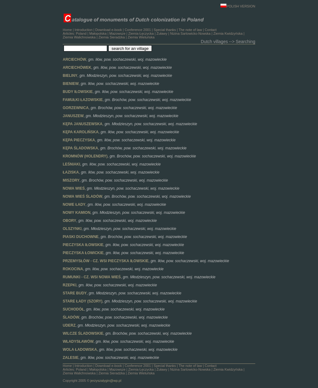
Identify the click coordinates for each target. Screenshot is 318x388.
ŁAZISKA (71, 172)
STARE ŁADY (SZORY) (82, 301)
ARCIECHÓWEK (77, 67)
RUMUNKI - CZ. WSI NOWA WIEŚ (92, 277)
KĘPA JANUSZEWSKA (82, 124)
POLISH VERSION (237, 6)
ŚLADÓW (71, 317)
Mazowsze (117, 33)
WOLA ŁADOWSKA (80, 349)
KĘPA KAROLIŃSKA (80, 132)
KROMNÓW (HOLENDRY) (85, 156)
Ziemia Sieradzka (111, 37)
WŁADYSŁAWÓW (78, 341)
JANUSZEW (73, 116)
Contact (210, 30)
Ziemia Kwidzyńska (228, 33)
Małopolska (98, 33)
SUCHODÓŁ (73, 309)
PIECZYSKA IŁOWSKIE (83, 245)
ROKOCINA (73, 269)
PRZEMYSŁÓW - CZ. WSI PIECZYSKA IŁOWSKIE (105, 261)
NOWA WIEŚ (74, 188)
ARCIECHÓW (74, 59)
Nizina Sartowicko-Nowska (190, 33)
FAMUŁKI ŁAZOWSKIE (83, 100)
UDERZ (69, 325)
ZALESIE (71, 357)
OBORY (69, 220)
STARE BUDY (75, 293)
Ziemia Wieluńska (141, 37)
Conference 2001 (138, 30)
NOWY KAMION (76, 212)
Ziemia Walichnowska (79, 37)
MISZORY (71, 180)
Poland (81, 33)
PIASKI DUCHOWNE (80, 237)
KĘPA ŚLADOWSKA (80, 148)
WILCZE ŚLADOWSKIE (83, 333)
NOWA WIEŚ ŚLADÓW (82, 196)
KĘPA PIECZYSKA (79, 140)
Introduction (83, 30)
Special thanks (165, 30)
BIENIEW (71, 84)
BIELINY (70, 75)
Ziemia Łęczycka (141, 33)
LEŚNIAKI (71, 164)
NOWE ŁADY (74, 204)
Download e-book (108, 30)
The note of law (190, 30)
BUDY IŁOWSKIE (78, 92)
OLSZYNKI (72, 229)
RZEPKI (69, 285)
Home (67, 30)
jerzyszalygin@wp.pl (105, 380)
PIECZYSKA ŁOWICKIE (83, 253)
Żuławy (162, 33)
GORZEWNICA (76, 108)
